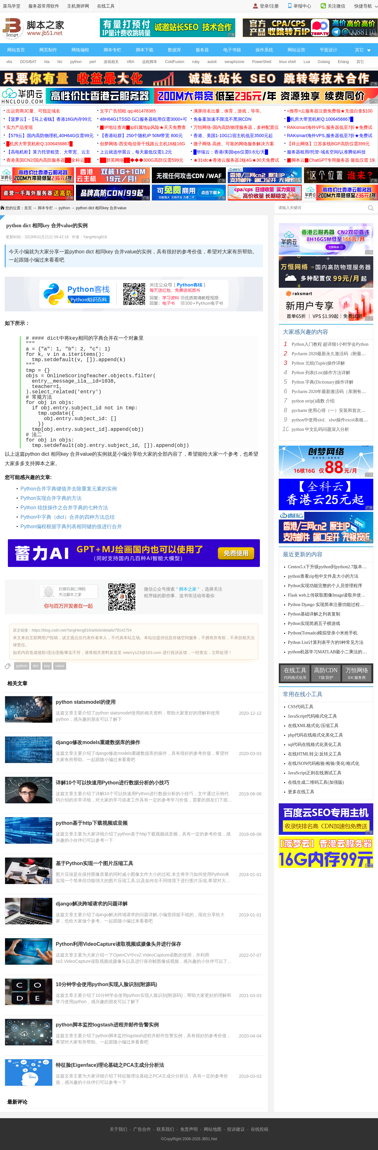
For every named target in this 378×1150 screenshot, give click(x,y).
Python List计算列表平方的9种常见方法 (326, 642)
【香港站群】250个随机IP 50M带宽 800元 (141, 135)
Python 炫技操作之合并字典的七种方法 (64, 507)
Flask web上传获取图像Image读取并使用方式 (331, 595)
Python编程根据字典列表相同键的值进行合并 (71, 526)
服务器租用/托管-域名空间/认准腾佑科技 (326, 151)
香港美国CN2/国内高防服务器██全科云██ (48, 160)
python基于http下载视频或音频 (92, 823)
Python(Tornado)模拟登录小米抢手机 (323, 633)
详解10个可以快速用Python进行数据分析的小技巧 (112, 782)
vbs (9, 62)
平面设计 (328, 49)
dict (36, 666)
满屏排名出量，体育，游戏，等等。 (228, 110)
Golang (324, 62)
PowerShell (261, 62)
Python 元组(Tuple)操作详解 (318, 363)
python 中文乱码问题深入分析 (320, 429)
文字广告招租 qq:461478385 (128, 110)
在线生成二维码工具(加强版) (316, 782)
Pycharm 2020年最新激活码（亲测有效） (331, 391)
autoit (211, 62)
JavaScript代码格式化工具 (312, 716)
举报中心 (302, 6)
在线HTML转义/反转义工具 (314, 754)
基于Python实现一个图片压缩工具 (94, 863)
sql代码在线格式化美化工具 (314, 744)
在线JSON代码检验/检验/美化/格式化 (323, 763)
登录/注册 (269, 6)
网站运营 (296, 49)
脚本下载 (144, 49)
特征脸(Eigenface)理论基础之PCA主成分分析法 (110, 1065)
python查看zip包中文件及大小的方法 (323, 576)
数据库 (174, 49)
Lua (307, 62)
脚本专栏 (112, 49)
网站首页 (16, 49)
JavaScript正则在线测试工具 (314, 773)
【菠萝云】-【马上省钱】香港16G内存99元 (49, 119)
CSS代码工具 (300, 706)
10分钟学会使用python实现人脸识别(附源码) (106, 984)
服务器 (202, 49)
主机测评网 (78, 6)
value (59, 666)
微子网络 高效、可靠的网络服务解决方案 (233, 143)
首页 (28, 208)
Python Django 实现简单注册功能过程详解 (328, 604)
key (47, 666)
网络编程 (80, 49)
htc (59, 62)
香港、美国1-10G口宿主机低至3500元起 (233, 135)
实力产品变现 (19, 127)
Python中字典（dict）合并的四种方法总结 (67, 517)
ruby (195, 62)
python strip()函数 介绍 (313, 401)
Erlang (343, 62)
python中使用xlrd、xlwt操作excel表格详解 (332, 420)
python (76, 62)
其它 (360, 62)
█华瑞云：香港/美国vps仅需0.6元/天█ (230, 151)
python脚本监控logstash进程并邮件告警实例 (107, 1024)
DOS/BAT (28, 62)
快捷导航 (366, 6)
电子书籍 (232, 49)
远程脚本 (149, 62)
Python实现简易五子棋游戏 (314, 623)
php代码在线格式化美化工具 (315, 735)
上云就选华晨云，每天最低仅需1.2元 (136, 151)
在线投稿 (259, 1129)
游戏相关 (111, 62)
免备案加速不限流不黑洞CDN (222, 119)
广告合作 (142, 1129)
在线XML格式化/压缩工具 (313, 725)
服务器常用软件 (43, 6)
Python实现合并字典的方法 (51, 498)
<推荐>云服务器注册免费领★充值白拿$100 (330, 110)
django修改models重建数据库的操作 (98, 742)
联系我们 (165, 1129)
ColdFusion (174, 62)
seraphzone (234, 62)
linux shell (287, 62)
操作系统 (264, 49)
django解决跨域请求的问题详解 (92, 903)
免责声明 (189, 1129)
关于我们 (118, 1129)
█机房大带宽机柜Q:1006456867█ (320, 119)
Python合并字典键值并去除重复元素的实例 (68, 488)
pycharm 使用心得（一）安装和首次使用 (331, 410)
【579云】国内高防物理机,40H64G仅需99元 (50, 135)
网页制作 (48, 49)
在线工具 (106, 6)
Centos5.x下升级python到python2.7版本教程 (329, 566)
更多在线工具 (301, 791)
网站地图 (212, 1129)
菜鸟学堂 (11, 6)
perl (92, 62)
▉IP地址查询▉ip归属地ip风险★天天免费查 (143, 127)
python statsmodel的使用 (86, 702)
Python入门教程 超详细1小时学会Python (330, 344)
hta (46, 62)
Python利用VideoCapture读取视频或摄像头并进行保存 (118, 944)
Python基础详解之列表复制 (314, 614)
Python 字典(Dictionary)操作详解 (322, 382)
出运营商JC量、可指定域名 (33, 110)
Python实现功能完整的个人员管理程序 (325, 585)
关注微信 (336, 6)
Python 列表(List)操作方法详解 (321, 372)
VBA (130, 62)
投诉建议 (236, 1129)
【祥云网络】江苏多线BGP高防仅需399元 (328, 143)
